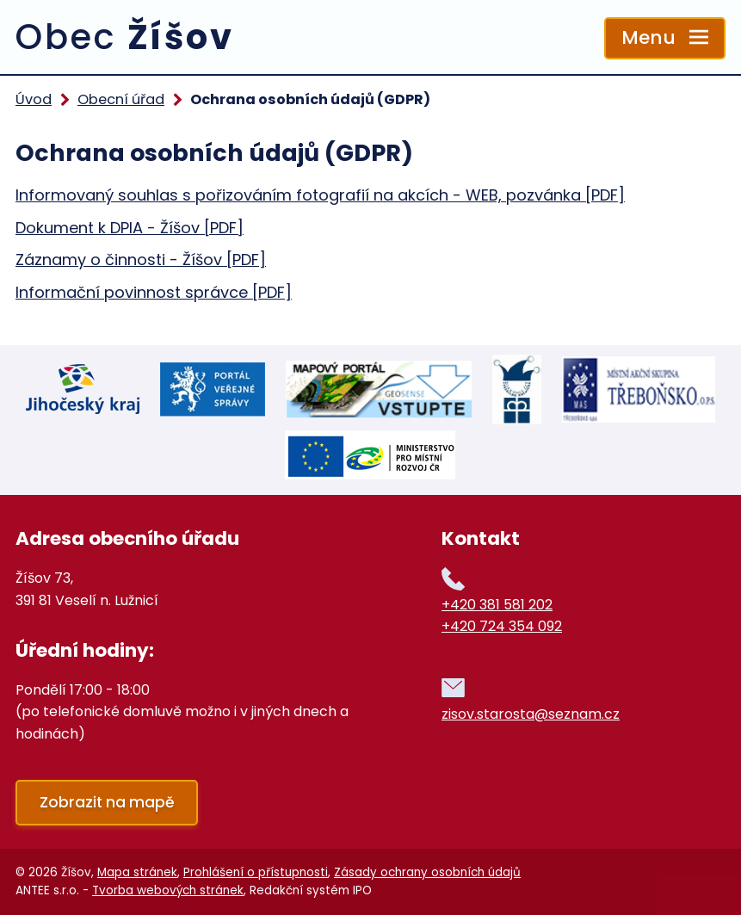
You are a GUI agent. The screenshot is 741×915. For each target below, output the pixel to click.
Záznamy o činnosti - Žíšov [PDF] (140, 259)
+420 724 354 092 (502, 626)
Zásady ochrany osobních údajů (427, 872)
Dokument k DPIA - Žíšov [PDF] (129, 227)
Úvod (33, 99)
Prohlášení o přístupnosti (255, 872)
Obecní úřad (120, 99)
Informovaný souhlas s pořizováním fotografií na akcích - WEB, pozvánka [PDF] (320, 195)
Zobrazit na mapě (107, 802)
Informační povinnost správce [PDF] (153, 292)
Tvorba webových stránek (168, 890)
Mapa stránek (137, 872)
